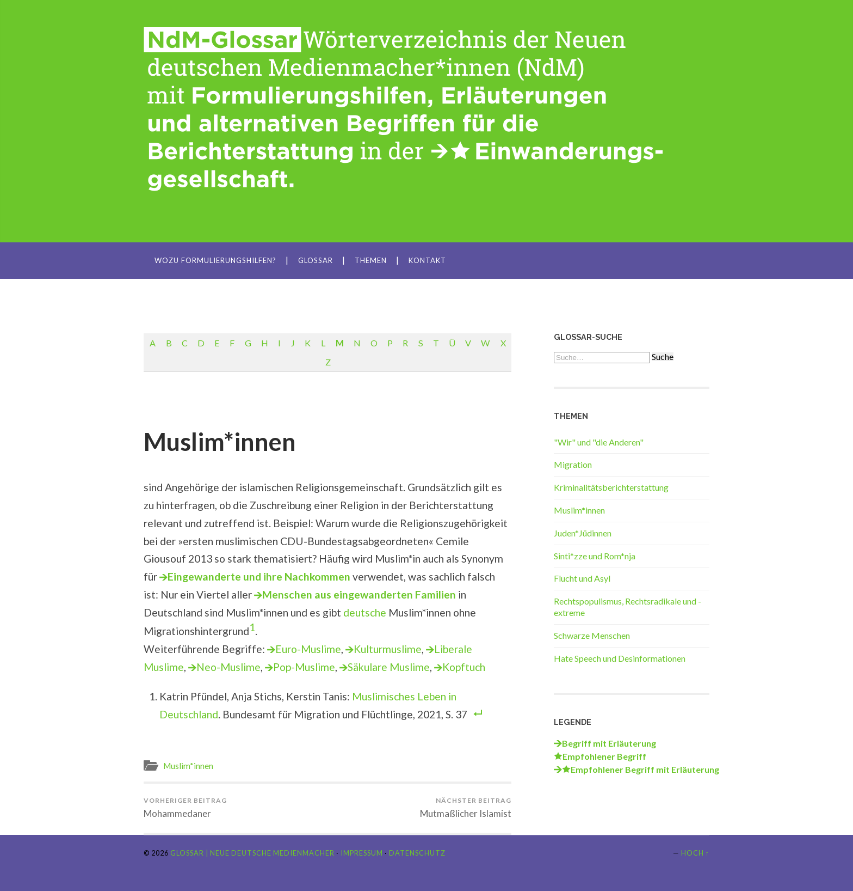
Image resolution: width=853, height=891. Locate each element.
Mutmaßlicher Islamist (465, 807)
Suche (662, 356)
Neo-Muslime (228, 667)
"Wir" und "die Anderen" (599, 442)
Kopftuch (463, 667)
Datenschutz (417, 853)
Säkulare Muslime (389, 667)
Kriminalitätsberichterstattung (611, 487)
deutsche (364, 612)
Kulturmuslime (388, 649)
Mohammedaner (185, 807)
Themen (371, 260)
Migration (573, 464)
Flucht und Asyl (582, 578)
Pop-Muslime (304, 667)
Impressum (362, 853)
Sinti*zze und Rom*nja (594, 556)
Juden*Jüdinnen (582, 533)
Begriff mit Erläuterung (609, 743)
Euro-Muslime (308, 649)
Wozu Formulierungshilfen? (215, 260)
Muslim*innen (220, 441)
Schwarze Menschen (592, 635)
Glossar (315, 260)
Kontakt (427, 260)
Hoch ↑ (695, 853)
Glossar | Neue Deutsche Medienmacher (252, 853)
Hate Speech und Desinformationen (619, 658)
